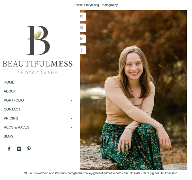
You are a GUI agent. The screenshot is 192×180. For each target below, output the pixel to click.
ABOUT (10, 91)
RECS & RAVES (16, 127)
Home (9, 82)
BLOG (9, 136)
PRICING (11, 118)
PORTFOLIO (14, 100)
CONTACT (12, 109)
